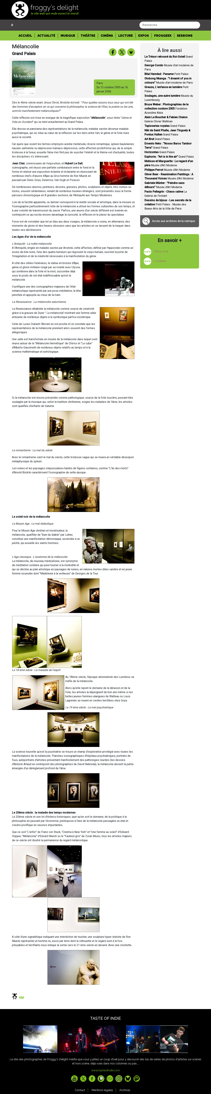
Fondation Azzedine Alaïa (166, 108)
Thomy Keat (161, 251)
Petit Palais (166, 74)
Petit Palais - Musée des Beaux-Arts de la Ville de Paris (167, 204)
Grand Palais (165, 126)
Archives (124, 1090)
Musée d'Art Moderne (167, 169)
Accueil (27, 35)
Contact (80, 1090)
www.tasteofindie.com (105, 1070)
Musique (68, 35)
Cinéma (107, 35)
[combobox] (169, 25)
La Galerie (160, 261)
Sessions (184, 35)
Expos (143, 35)
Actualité (46, 35)
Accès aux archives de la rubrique (173, 221)
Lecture (125, 35)
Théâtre (88, 35)
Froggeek (163, 35)
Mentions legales (102, 1090)
